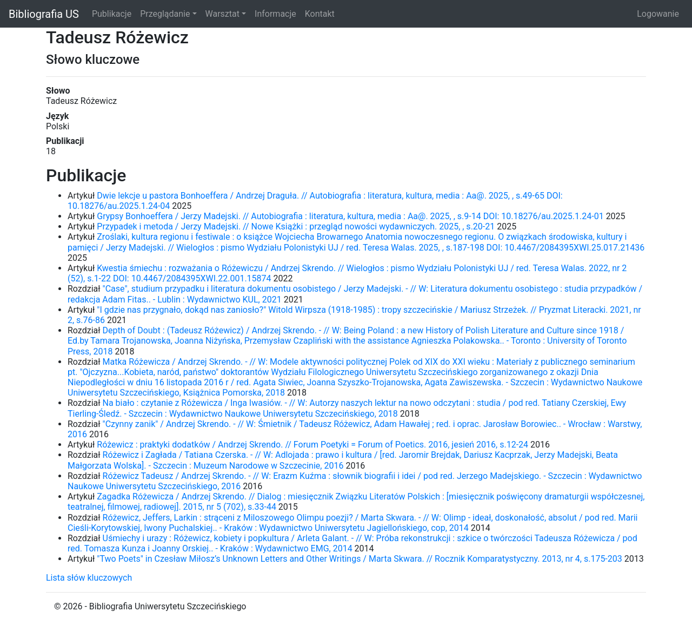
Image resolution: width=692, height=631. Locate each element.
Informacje (275, 14)
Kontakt (320, 14)
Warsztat (222, 14)
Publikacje (111, 14)
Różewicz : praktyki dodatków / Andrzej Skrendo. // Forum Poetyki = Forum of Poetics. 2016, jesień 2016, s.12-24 (312, 444)
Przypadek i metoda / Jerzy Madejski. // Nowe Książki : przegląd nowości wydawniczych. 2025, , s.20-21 (296, 226)
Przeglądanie (165, 14)
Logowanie (658, 14)
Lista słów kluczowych (89, 578)
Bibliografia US (44, 14)
